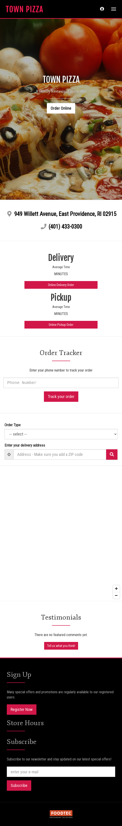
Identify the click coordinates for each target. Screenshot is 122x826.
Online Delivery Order (61, 285)
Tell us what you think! (61, 646)
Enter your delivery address (25, 445)
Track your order (61, 396)
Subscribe (19, 785)
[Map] (61, 533)
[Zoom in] (116, 588)
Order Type (13, 425)
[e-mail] (61, 772)
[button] (102, 9)
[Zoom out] (116, 595)
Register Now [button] (22, 709)
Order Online (61, 108)
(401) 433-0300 (65, 226)
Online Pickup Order (61, 325)
